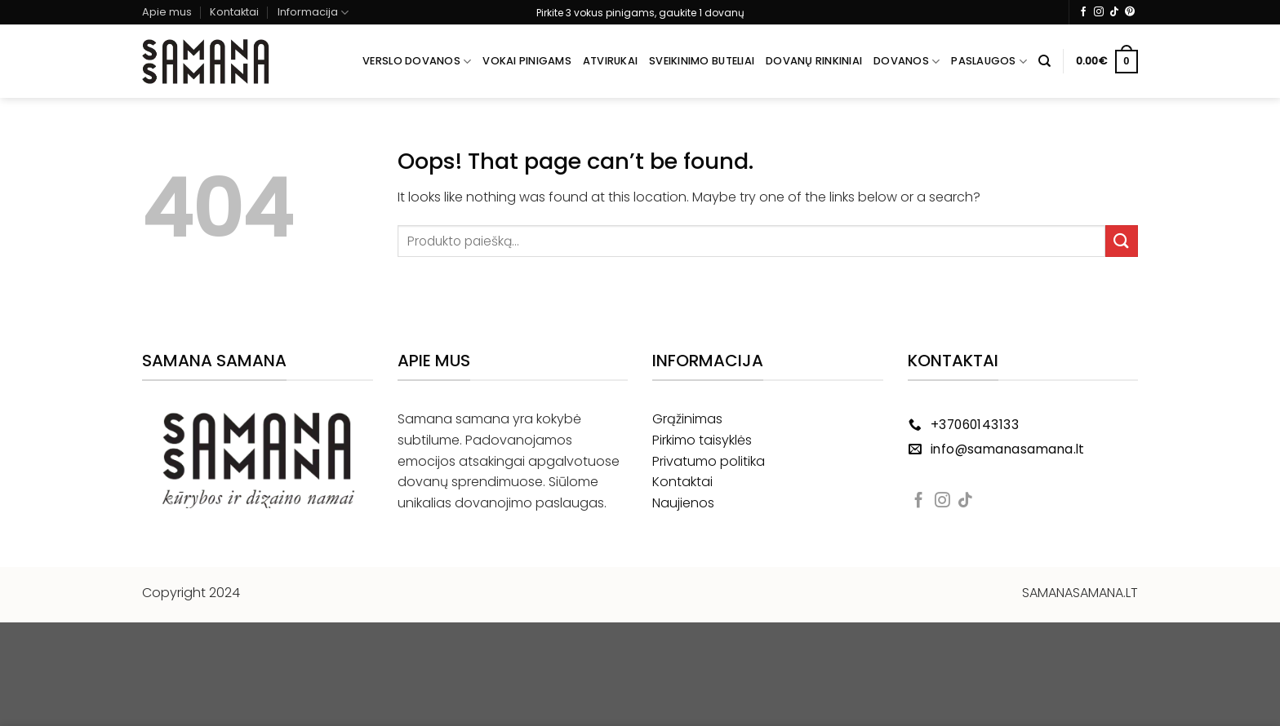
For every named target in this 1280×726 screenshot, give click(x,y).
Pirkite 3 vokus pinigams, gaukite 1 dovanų (640, 13)
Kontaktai (234, 12)
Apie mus (167, 12)
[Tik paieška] (1044, 61)
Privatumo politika (708, 461)
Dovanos (906, 61)
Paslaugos (989, 61)
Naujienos (683, 503)
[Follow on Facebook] (1083, 12)
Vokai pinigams (526, 61)
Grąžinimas (687, 418)
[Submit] (1121, 241)
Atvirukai (610, 61)
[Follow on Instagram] (1099, 12)
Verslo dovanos (416, 61)
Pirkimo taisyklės (702, 440)
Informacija (313, 12)
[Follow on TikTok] (1114, 12)
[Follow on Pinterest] (1130, 12)
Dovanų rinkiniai (814, 61)
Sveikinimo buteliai (701, 61)
